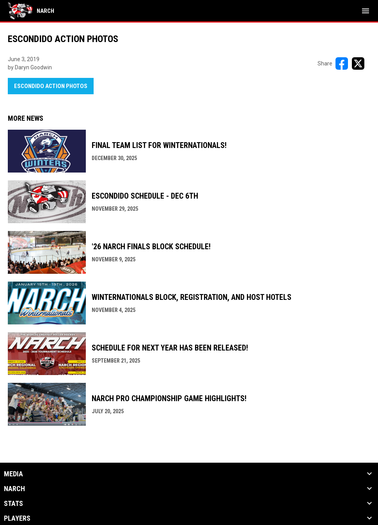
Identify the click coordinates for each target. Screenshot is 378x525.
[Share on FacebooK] (341, 63)
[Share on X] (358, 63)
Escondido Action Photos (50, 86)
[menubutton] (365, 11)
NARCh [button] (14, 488)
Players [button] (17, 518)
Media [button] (13, 473)
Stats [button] (13, 503)
